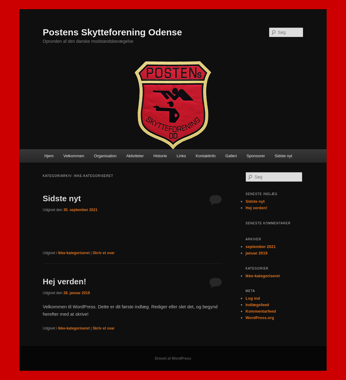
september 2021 (261, 246)
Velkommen (73, 156)
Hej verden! (64, 281)
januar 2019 (257, 253)
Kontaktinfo (206, 156)
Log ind (253, 298)
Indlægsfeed (257, 304)
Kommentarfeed (261, 311)
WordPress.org (260, 317)
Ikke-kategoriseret (74, 253)
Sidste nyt (283, 156)
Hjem (48, 156)
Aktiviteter (135, 156)
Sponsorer (255, 156)
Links (181, 156)
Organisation (105, 156)
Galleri (231, 156)
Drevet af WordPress (173, 358)
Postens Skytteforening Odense (112, 32)
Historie (160, 156)
